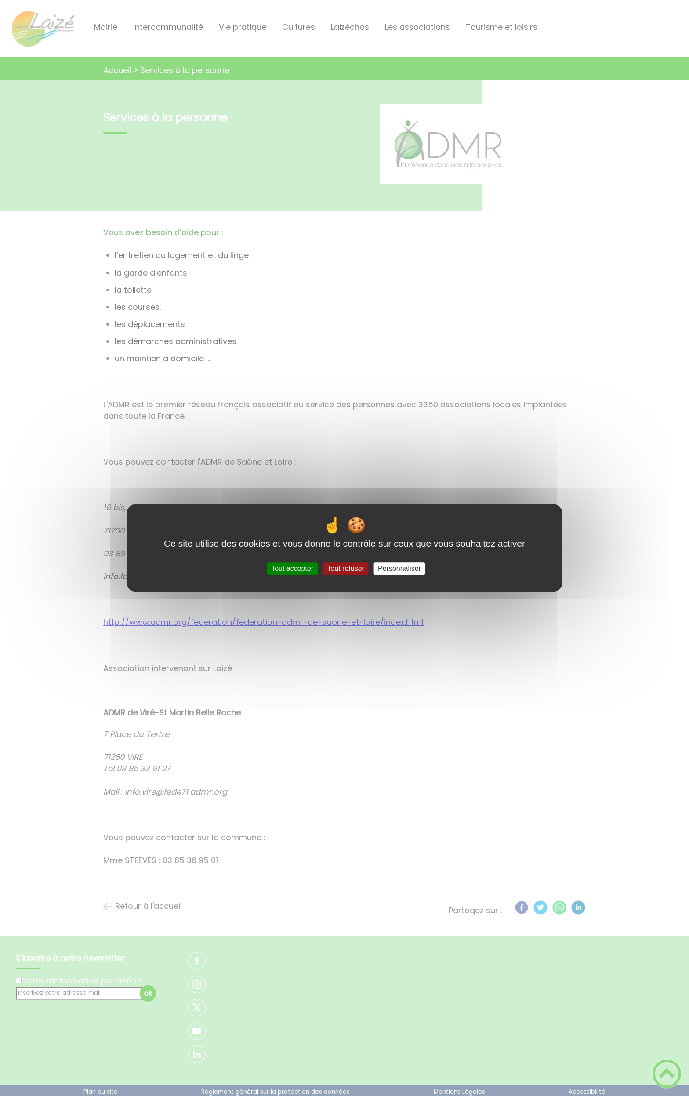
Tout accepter (292, 568)
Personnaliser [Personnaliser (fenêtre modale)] (399, 568)
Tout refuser (345, 568)
